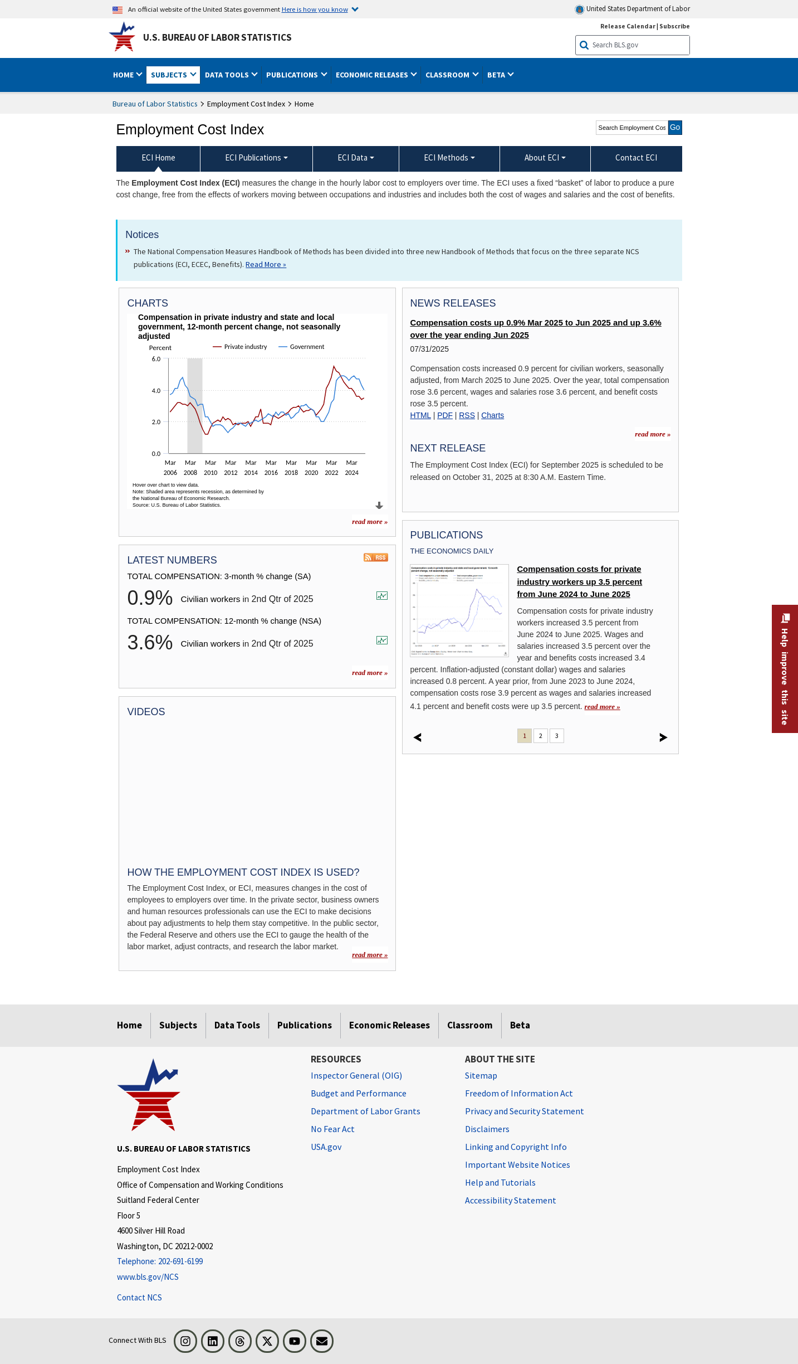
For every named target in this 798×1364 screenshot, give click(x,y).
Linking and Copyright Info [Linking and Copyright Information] (516, 1146)
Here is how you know (315, 8)
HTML (420, 415)
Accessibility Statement (510, 1200)
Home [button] (124, 75)
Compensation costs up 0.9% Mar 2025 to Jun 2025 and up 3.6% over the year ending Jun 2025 (535, 328)
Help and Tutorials (500, 1182)
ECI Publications (253, 157)
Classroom (470, 1025)
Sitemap (481, 1075)
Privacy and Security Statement (524, 1111)
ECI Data (352, 157)
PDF (445, 415)
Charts (492, 415)
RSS (467, 415)
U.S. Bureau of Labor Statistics (217, 37)
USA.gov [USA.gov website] (326, 1146)
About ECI (542, 157)
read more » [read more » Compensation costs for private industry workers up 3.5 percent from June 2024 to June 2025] (602, 706)
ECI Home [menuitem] (158, 157)
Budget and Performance (359, 1093)
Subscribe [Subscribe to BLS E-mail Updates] (674, 26)
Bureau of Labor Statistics (155, 104)
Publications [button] (293, 75)
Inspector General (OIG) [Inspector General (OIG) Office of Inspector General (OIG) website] (356, 1075)
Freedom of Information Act (519, 1093)
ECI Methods (446, 157)
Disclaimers (487, 1128)
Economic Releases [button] (373, 75)
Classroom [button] (448, 75)
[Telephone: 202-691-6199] (205, 1261)
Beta (520, 1025)
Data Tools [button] (228, 75)
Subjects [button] (170, 75)
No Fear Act (333, 1128)
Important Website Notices (517, 1164)
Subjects (178, 1025)
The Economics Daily (451, 551)
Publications (304, 1025)
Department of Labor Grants (365, 1111)
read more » (370, 672)
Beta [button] (497, 75)
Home (129, 1025)
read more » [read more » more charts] (370, 521)
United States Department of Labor (632, 9)
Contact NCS (139, 1297)
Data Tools (237, 1025)
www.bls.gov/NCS (148, 1276)
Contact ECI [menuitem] (636, 157)
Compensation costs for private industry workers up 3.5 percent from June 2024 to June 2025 (579, 582)
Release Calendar (627, 26)
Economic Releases (389, 1025)
